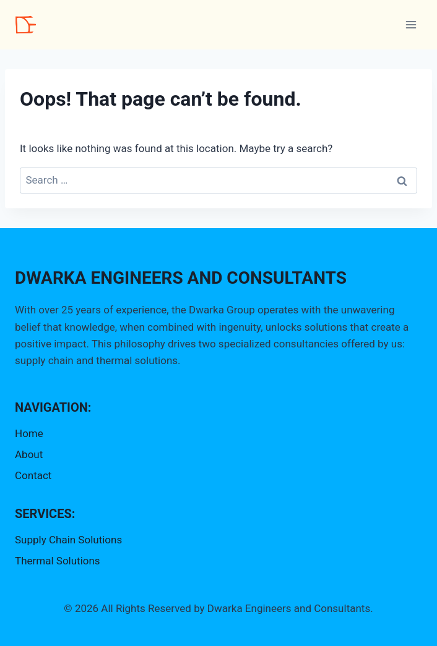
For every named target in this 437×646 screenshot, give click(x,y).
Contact (33, 475)
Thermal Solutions (57, 561)
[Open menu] (410, 24)
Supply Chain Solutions (68, 539)
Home (29, 433)
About (29, 454)
